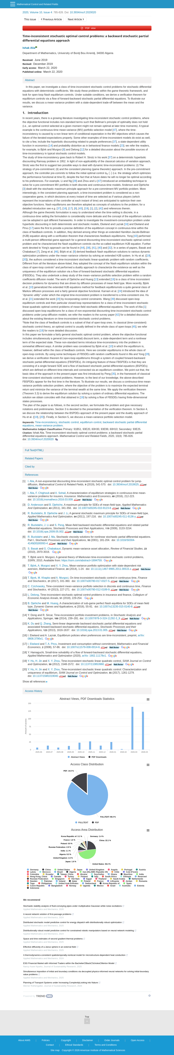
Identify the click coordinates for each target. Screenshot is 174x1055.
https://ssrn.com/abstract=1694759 (82, 560)
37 (114, 141)
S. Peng (59, 525)
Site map (55, 1050)
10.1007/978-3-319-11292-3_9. (106, 618)
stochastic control (69, 422)
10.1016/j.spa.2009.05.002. (52, 531)
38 (88, 247)
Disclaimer (87, 1040)
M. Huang (52, 603)
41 (94, 247)
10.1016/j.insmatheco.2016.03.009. (57, 499)
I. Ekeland (33, 643)
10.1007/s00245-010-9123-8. (98, 508)
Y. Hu (31, 661)
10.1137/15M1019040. (49, 676)
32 (110, 247)
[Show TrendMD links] (149, 995)
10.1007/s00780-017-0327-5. (97, 581)
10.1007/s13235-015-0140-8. (120, 606)
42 (100, 208)
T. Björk (32, 565)
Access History (33, 691)
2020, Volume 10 (32, 12)
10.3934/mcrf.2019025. (130, 484)
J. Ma (51, 536)
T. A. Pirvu (51, 643)
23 (121, 145)
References (31, 474)
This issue (30, 19)
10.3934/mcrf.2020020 (83, 12)
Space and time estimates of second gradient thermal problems (54, 938)
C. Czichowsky (36, 586)
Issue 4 (48, 12)
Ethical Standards (74, 1045)
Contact (50, 1045)
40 (99, 247)
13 (96, 279)
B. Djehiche (56, 504)
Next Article (76, 19)
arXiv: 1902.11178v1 (94, 655)
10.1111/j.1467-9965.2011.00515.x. (115, 569)
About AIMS (24, 1040)
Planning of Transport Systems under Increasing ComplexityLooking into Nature (62, 982)
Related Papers (34, 458)
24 (120, 291)
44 (82, 247)
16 (64, 208)
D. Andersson (35, 504)
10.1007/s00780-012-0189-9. (97, 589)
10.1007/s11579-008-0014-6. (87, 647)
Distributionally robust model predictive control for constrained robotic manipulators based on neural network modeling (79, 930)
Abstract (30, 80)
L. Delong (33, 594)
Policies (46, 1040)
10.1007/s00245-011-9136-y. (123, 516)
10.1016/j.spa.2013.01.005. (96, 630)
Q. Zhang (45, 623)
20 (24, 259)
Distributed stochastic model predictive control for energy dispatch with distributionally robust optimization (73, 922)
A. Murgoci (44, 565)
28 (74, 181)
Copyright (66, 1040)
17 (70, 208)
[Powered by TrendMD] (38, 996)
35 (113, 373)
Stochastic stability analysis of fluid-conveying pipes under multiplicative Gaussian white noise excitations (73, 906)
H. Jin (38, 661)
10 (31, 287)
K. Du (31, 623)
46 (56, 251)
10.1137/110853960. (96, 664)
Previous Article (51, 19)
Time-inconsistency (46, 422)
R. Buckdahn (35, 513)
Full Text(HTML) (34, 450)
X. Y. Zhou (62, 565)
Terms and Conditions (106, 1045)
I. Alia (31, 481)
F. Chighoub (42, 493)
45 (134, 326)
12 (82, 149)
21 (31, 299)
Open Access (137, 1040)
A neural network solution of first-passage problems (48, 914)
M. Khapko (44, 577)
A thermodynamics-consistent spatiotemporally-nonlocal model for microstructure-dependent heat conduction (75, 955)
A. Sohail (60, 493)
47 (114, 129)
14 (50, 145)
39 (112, 299)
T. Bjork (32, 577)
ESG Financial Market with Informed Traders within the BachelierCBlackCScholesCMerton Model (70, 963)
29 (147, 354)
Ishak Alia (29, 47)
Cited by (30, 466)
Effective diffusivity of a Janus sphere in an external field (51, 947)
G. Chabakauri (52, 548)
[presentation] (108, 173)
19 (86, 208)
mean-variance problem (49, 425)
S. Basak (33, 548)
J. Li (65, 513)
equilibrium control (90, 422)
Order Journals (111, 1040)
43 (80, 208)
